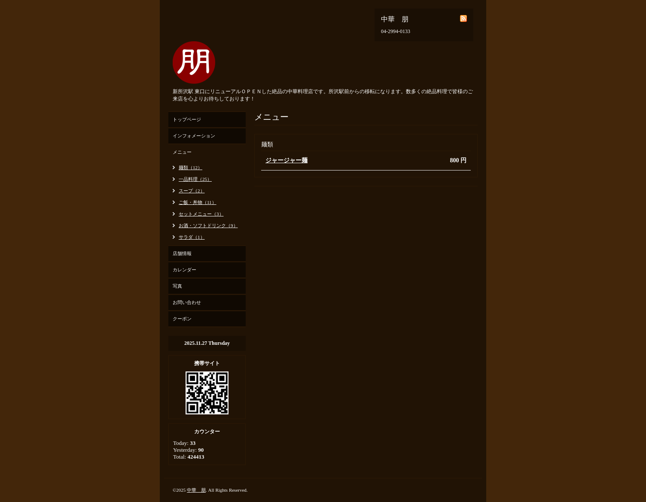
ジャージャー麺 (286, 160)
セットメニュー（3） (201, 213)
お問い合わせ (187, 302)
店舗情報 (182, 253)
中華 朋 (196, 490)
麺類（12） (190, 167)
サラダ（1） (192, 237)
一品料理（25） (195, 179)
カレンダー (184, 269)
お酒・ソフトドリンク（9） (208, 225)
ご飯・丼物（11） (197, 202)
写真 (177, 286)
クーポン (182, 318)
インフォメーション (194, 135)
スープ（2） (192, 190)
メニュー (182, 152)
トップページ (187, 119)
